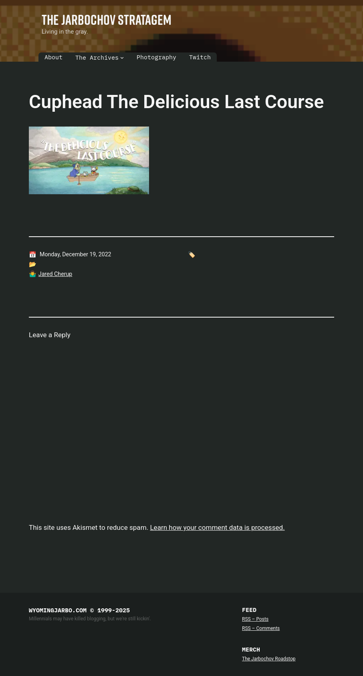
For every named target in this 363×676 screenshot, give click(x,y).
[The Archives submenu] (122, 57)
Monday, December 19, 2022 (75, 254)
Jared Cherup (55, 274)
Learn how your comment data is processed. (217, 527)
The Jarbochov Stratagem (106, 19)
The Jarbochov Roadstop (268, 659)
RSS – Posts (255, 619)
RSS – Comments (261, 628)
